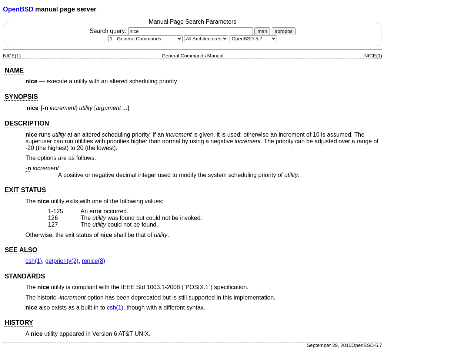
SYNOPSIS (21, 96)
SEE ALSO (20, 250)
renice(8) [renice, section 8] (93, 261)
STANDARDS (24, 276)
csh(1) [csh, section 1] (34, 261)
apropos (284, 31)
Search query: (172, 31)
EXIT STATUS (25, 190)
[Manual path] (253, 38)
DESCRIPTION (26, 123)
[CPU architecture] (206, 38)
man (262, 31)
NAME (14, 70)
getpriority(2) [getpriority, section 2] (62, 261)
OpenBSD (18, 9)
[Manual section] (145, 38)
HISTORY (18, 322)
